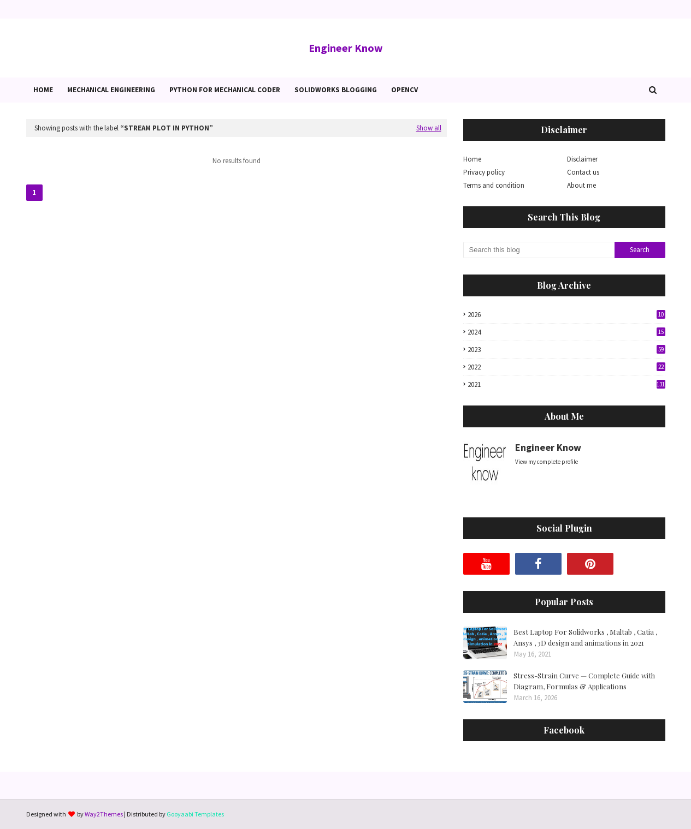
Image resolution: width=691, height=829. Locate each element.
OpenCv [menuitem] (404, 89)
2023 (566, 349)
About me (581, 185)
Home (472, 159)
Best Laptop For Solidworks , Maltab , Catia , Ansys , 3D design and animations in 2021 (585, 637)
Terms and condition (493, 185)
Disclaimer (582, 159)
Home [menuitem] (43, 89)
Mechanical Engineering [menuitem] (111, 89)
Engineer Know (346, 48)
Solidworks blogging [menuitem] (335, 89)
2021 (566, 384)
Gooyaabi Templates (195, 814)
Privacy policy (484, 172)
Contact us (583, 172)
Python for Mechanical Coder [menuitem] (224, 89)
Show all (428, 128)
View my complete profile (546, 462)
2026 (566, 314)
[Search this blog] (539, 250)
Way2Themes (104, 814)
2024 (566, 332)
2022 (566, 367)
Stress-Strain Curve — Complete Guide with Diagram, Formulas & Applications (584, 681)
